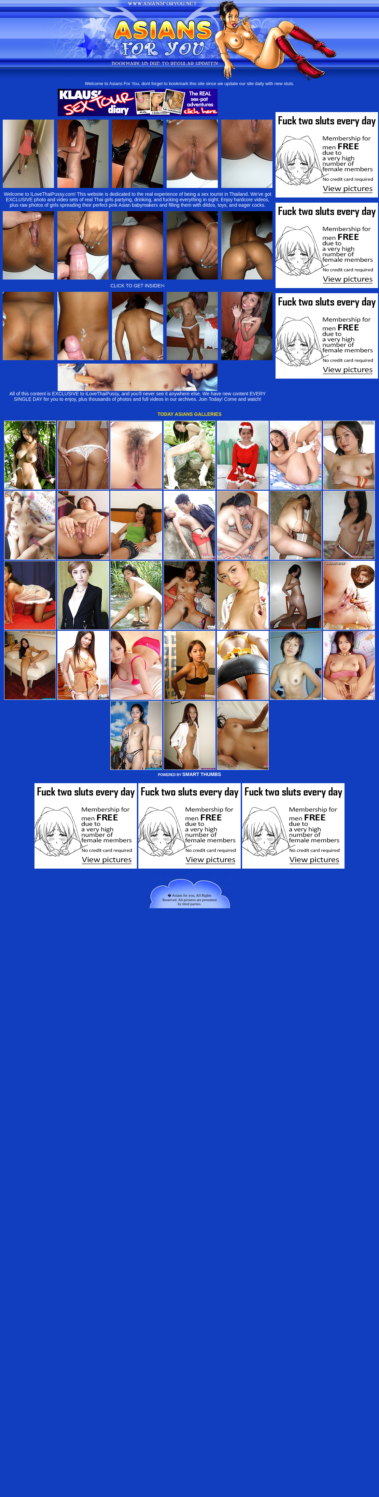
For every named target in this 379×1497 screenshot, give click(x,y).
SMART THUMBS (201, 774)
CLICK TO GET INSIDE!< (137, 285)
